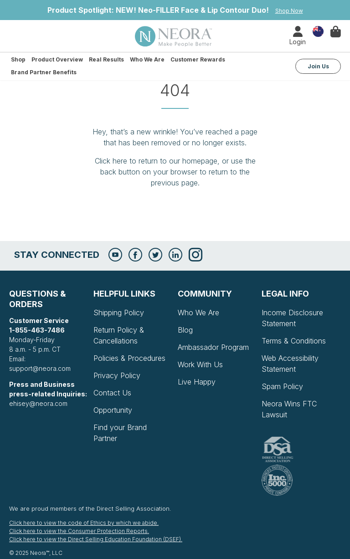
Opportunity (112, 410)
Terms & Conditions (294, 340)
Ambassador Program (213, 347)
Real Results (106, 59)
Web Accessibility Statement (290, 364)
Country (318, 31)
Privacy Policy (116, 375)
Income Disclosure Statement (292, 318)
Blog (185, 329)
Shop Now (289, 10)
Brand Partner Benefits (44, 72)
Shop (18, 59)
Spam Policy (282, 386)
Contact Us (112, 392)
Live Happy (197, 381)
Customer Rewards (197, 59)
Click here (111, 160)
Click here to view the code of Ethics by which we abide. (84, 522)
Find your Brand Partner (120, 433)
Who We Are (147, 59)
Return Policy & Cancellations (118, 335)
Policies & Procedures (129, 358)
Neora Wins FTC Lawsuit (289, 409)
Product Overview (57, 59)
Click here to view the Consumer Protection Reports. (79, 531)
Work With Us (200, 364)
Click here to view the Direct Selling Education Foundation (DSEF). (95, 539)
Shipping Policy (118, 312)
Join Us (318, 66)
